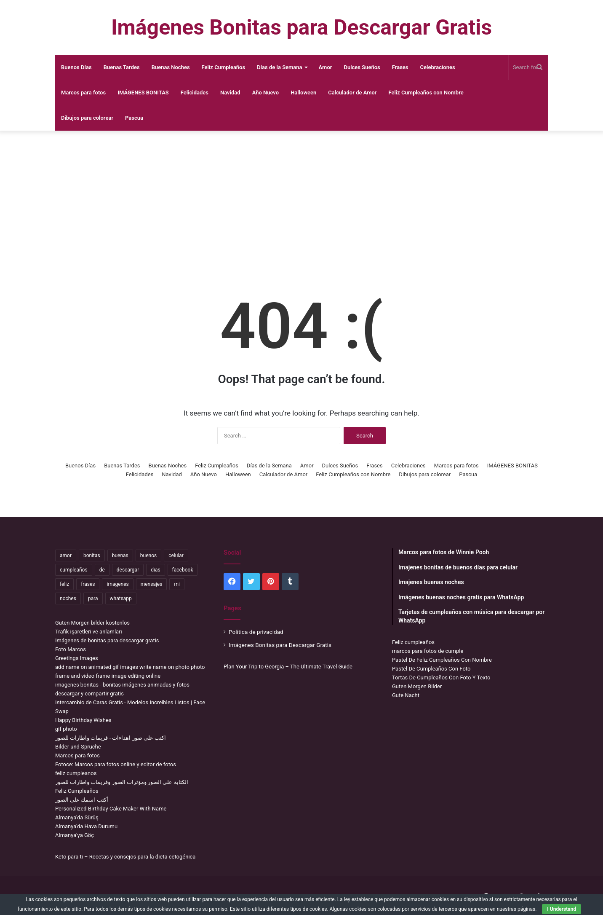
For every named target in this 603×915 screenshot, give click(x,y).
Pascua (134, 118)
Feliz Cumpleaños (223, 67)
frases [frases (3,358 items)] (88, 584)
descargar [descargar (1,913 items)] (128, 570)
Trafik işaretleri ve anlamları (88, 631)
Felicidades (194, 92)
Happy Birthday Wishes (83, 720)
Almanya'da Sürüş (77, 817)
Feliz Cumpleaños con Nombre (426, 92)
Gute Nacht (405, 695)
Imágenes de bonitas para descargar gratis (107, 640)
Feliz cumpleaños (413, 642)
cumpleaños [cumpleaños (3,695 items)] (74, 570)
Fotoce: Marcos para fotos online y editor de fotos (115, 764)
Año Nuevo (265, 92)
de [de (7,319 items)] (102, 570)
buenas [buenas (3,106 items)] (120, 555)
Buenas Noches (171, 67)
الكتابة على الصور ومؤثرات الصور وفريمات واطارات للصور (121, 782)
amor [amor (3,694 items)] (66, 555)
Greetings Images (76, 658)
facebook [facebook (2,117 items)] (182, 570)
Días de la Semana (279, 67)
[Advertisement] (301, 198)
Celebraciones (437, 67)
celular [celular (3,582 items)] (176, 555)
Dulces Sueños (362, 67)
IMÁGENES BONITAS (143, 92)
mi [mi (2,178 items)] (176, 584)
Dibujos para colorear (87, 118)
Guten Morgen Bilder (417, 686)
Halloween (303, 92)
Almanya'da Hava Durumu (86, 826)
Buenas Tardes (122, 67)
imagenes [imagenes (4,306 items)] (117, 584)
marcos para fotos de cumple (427, 651)
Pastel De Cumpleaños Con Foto (431, 668)
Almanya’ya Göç (74, 835)
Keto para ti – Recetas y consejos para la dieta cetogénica (125, 856)
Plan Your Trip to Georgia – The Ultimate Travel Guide (288, 666)
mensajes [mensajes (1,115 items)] (152, 584)
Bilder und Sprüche (78, 746)
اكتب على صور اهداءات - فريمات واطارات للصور (110, 738)
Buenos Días (76, 67)
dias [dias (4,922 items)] (155, 570)
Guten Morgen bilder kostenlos (92, 623)
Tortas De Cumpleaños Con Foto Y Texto (441, 677)
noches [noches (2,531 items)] (68, 598)
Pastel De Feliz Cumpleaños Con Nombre (442, 660)
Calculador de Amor (352, 92)
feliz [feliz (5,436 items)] (64, 584)
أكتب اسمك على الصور (81, 800)
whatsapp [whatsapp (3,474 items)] (121, 598)
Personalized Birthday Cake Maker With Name (110, 808)
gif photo (66, 729)
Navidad (230, 92)
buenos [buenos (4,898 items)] (148, 555)
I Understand (561, 909)
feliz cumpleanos (75, 773)
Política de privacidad (256, 631)
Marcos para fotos (83, 92)
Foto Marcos (70, 649)
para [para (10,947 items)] (93, 598)
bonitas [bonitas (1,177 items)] (91, 555)
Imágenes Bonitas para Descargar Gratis (280, 644)
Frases (400, 67)
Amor (325, 67)
